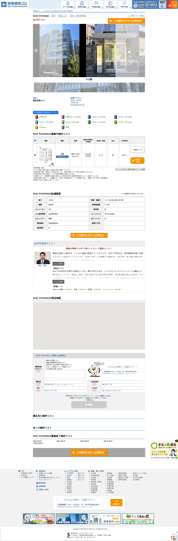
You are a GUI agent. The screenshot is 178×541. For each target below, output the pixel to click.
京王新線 (136, 480)
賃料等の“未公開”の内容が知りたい (58, 365)
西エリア (81, 475)
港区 (68, 477)
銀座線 (109, 473)
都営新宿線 (122, 480)
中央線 (93, 477)
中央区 (69, 475)
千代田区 (70, 473)
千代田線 (110, 492)
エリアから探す (72, 471)
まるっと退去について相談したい (57, 367)
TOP (22, 471)
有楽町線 (110, 484)
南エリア (81, 477)
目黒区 (69, 492)
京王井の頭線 (138, 477)
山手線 (93, 473)
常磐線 (93, 492)
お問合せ (24, 475)
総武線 (93, 480)
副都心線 (110, 488)
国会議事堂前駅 (76, 105)
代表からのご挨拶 (45, 473)
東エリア (81, 473)
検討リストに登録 (137, 16)
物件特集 (42, 483)
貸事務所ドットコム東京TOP (42, 11)
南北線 (109, 490)
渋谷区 (69, 482)
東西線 (109, 480)
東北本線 (94, 486)
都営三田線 (122, 475)
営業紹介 (42, 475)
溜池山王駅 (57, 11)
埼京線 (93, 484)
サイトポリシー (45, 480)
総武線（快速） (97, 482)
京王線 (135, 475)
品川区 (69, 486)
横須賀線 (94, 488)
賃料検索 (42, 486)
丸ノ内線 (110, 475)
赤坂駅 (72, 103)
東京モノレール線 (139, 473)
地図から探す (44, 489)
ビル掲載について (27, 477)
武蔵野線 (94, 490)
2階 (62, 154)
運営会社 (42, 471)
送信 (89, 404)
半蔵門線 (110, 486)
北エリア (81, 480)
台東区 (69, 484)
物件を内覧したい (51, 360)
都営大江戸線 (123, 477)
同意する (89, 400)
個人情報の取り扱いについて (49, 477)
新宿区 (69, 480)
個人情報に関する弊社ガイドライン (84, 396)
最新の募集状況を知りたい (55, 362)
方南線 (109, 477)
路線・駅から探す (97, 471)
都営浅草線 (122, 473)
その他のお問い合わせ (53, 369)
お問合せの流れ (27, 473)
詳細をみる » (62, 157)
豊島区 (69, 488)
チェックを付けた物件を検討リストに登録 (130, 169)
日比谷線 (110, 482)
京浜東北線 (95, 475)
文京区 (69, 490)
